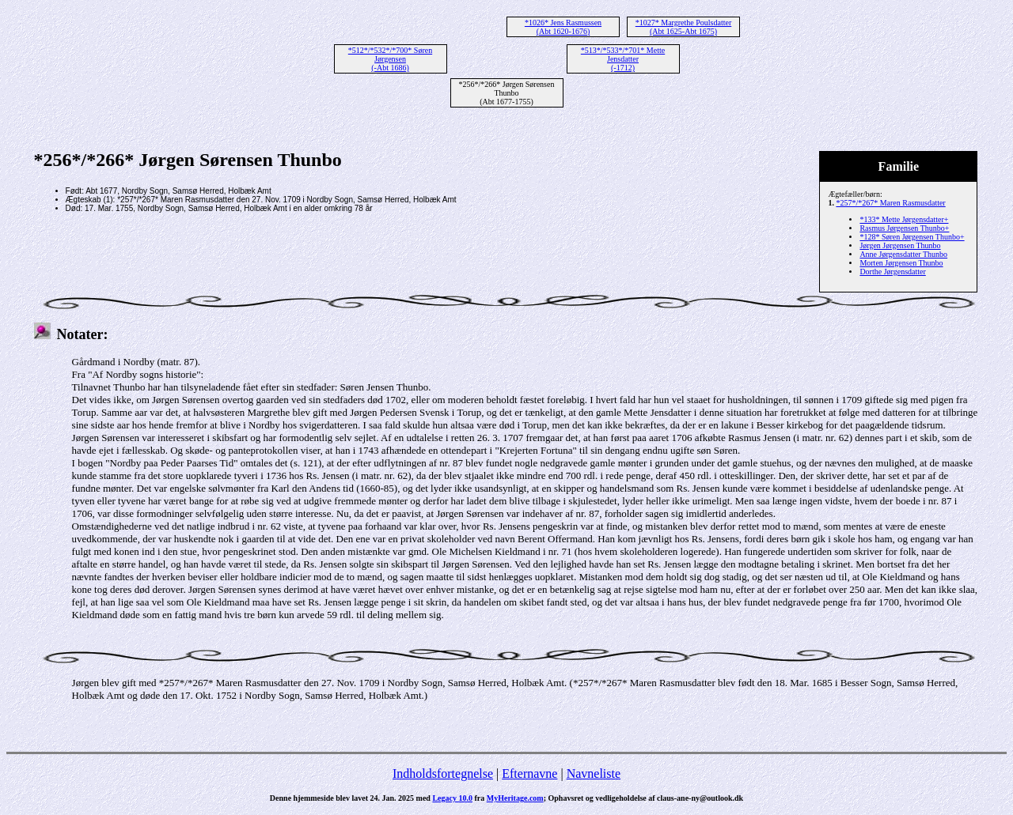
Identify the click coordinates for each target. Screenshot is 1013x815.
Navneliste (593, 773)
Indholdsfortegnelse (443, 773)
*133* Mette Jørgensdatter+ (903, 219)
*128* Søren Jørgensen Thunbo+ (911, 236)
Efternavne (529, 773)
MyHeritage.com (515, 798)
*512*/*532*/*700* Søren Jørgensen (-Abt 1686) (390, 59)
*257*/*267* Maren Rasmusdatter (890, 202)
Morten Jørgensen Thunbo (901, 262)
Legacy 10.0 (452, 798)
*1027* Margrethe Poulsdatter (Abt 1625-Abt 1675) (683, 27)
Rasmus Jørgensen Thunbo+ (904, 228)
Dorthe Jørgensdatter (892, 271)
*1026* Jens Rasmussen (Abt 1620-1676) (563, 27)
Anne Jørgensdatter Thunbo (903, 254)
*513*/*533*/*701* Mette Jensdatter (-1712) (623, 59)
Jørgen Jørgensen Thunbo (899, 245)
